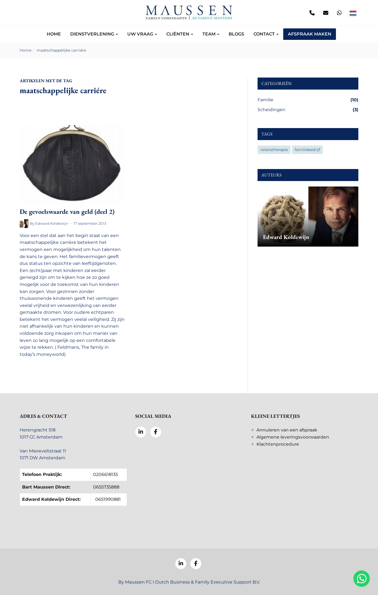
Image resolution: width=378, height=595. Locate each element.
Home (54, 34)
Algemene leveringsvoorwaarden (292, 437)
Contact (266, 34)
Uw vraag (142, 34)
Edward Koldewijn (51, 223)
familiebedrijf (307, 149)
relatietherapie (274, 149)
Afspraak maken (309, 34)
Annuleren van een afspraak (286, 430)
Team (210, 34)
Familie (308, 99)
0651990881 (108, 499)
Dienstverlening (94, 34)
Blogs (236, 34)
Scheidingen (308, 109)
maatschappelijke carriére (61, 50)
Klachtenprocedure (277, 444)
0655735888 (106, 487)
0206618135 (105, 474)
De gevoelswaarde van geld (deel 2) (67, 211)
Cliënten (179, 34)
